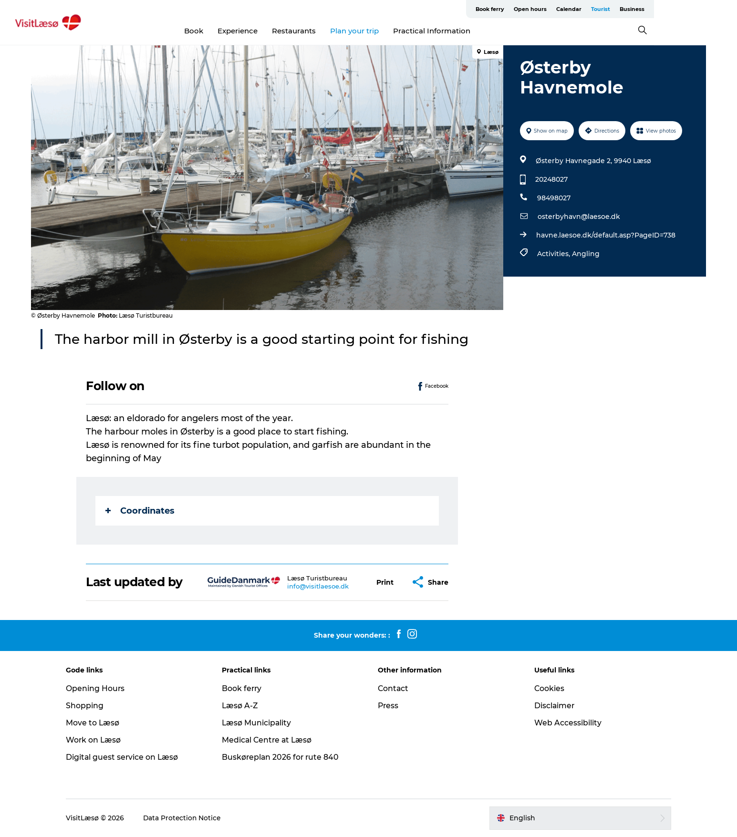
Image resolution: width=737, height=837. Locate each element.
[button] (385, 582)
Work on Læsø (101, 739)
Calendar (629, 9)
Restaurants (335, 30)
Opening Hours (102, 688)
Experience (279, 30)
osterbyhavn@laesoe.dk (579, 216)
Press (389, 705)
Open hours (590, 9)
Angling (586, 253)
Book (235, 30)
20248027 (551, 179)
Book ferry (550, 9)
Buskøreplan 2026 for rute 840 (285, 757)
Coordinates (140, 511)
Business (692, 9)
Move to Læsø (100, 722)
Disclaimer (551, 705)
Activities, (554, 253)
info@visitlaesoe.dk (318, 586)
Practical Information (473, 30)
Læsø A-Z (244, 705)
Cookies (546, 688)
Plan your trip (396, 30)
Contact (394, 688)
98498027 (554, 198)
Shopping (92, 705)
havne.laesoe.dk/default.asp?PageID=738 (605, 235)
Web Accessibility (564, 722)
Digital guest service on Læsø (130, 757)
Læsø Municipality (261, 722)
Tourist (661, 9)
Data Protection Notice (189, 818)
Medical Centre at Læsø (272, 739)
